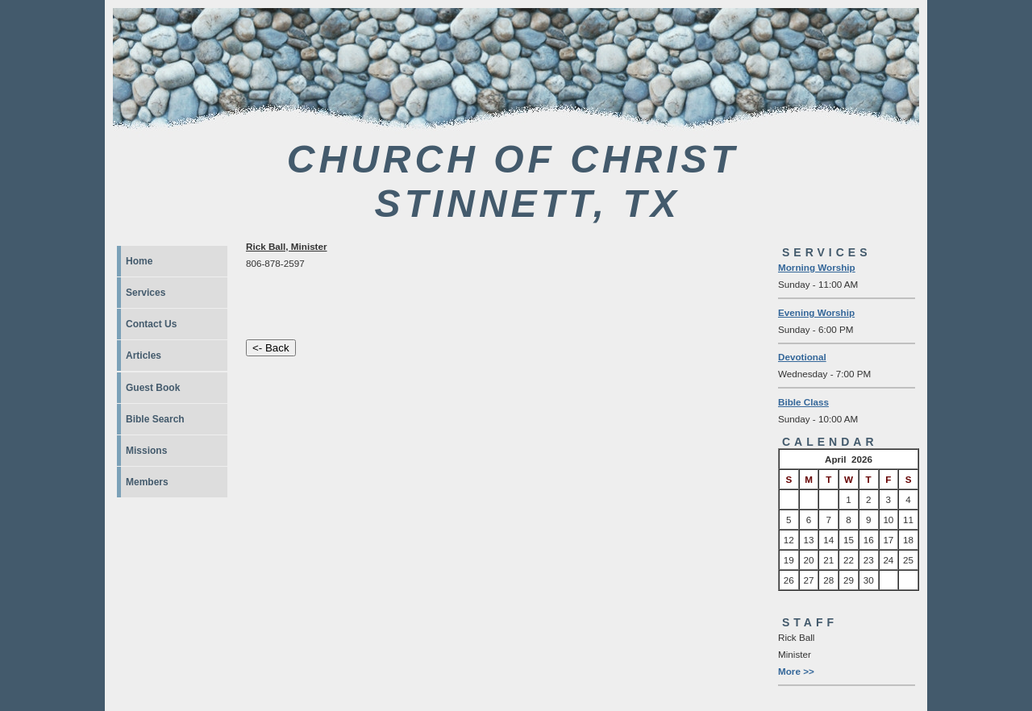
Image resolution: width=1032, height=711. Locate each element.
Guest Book (153, 387)
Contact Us (151, 324)
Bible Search (155, 419)
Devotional (802, 356)
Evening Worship (816, 312)
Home (139, 261)
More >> (796, 671)
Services (145, 292)
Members (147, 482)
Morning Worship (816, 267)
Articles (143, 355)
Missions (146, 450)
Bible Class (803, 402)
